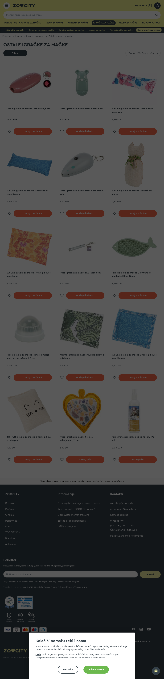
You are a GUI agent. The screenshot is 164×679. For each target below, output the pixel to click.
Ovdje (38, 654)
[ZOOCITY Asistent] (156, 671)
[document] (83, 657)
